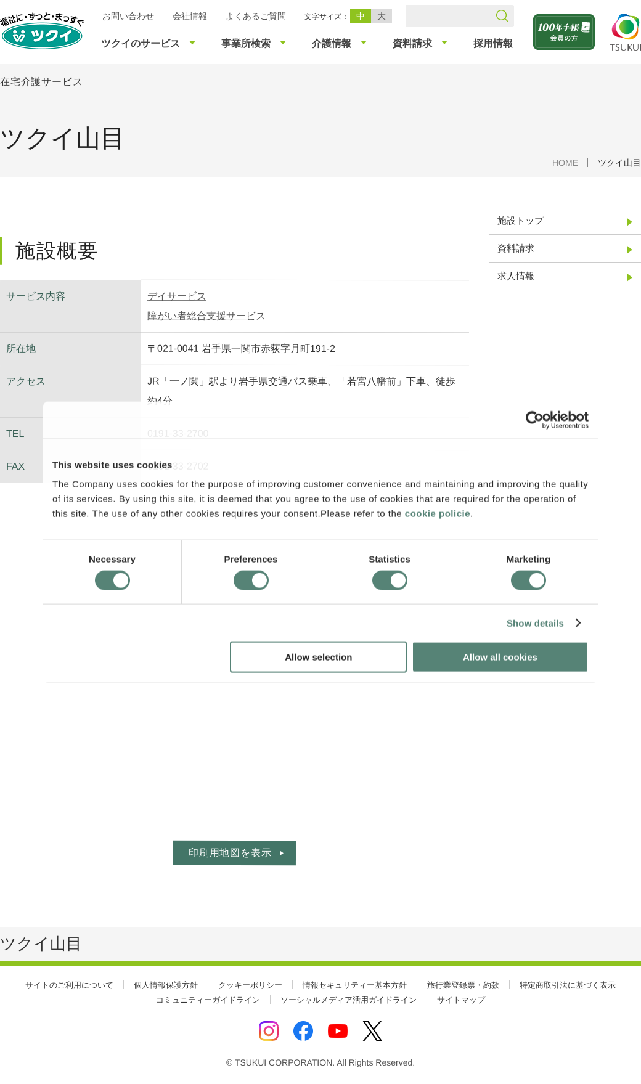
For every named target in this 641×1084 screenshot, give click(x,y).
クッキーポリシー (250, 985)
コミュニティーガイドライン (208, 1000)
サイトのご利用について (69, 985)
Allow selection (318, 657)
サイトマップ (461, 1000)
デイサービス (176, 296)
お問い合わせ (128, 16)
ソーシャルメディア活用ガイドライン (348, 1000)
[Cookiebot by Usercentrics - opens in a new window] (535, 419)
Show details (535, 622)
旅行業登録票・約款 (463, 985)
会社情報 (190, 16)
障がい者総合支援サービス (206, 316)
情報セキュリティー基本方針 (355, 985)
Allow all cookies (500, 657)
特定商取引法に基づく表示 (568, 985)
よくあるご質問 (256, 16)
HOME (565, 162)
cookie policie (437, 513)
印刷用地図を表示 (230, 852)
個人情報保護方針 (166, 985)
